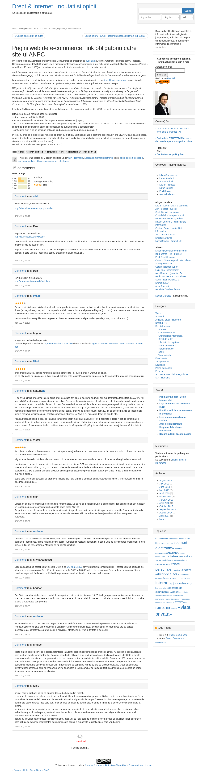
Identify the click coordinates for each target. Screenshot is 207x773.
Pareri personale (163, 368)
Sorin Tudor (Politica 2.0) (167, 279)
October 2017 (166, 506)
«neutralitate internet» (163, 596)
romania (162, 607)
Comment (20, 196)
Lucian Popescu (167, 184)
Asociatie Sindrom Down (167, 289)
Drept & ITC (161, 323)
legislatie (163, 588)
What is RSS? (161, 643)
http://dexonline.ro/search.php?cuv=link (34, 208)
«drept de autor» (167, 574)
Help (25, 770)
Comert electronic (73, 29)
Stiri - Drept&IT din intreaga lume (171, 374)
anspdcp (182, 538)
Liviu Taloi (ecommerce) (167, 270)
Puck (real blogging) (165, 257)
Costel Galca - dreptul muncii (169, 215)
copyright (171, 552)
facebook (167, 578)
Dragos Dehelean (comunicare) (171, 250)
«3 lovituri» (159, 538)
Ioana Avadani (166, 178)
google (183, 578)
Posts (172, 635)
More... (162, 519)
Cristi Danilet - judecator (167, 212)
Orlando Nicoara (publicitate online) (172, 260)
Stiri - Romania (50, 29)
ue (176, 608)
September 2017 (167, 509)
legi (156, 588)
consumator (52, 152)
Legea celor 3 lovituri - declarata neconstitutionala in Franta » (115, 36)
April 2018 (164, 503)
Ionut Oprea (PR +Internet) (168, 254)
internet (162, 582)
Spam (161, 352)
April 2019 (164, 493)
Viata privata (164, 355)
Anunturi (159, 316)
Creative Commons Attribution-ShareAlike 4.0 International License (118, 765)
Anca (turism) (162, 286)
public (185, 602)
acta (166, 538)
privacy (178, 602)
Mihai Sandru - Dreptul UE (168, 241)
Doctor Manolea (163, 295)
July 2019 (164, 483)
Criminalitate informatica (170, 336)
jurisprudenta (180, 583)
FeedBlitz (172, 78)
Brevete (162, 329)
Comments (181, 635)
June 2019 (164, 487)
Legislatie (61, 29)
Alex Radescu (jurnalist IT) (168, 273)
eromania (158, 578)
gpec (189, 578)
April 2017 (164, 516)
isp (171, 584)
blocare (158, 543)
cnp (171, 543)
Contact (17, 770)
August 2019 (165, 480)
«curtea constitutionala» (164, 560)
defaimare (178, 570)
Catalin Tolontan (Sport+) (167, 266)
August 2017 (165, 512)
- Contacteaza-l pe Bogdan (169, 154)
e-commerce (184, 575)
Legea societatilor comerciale (57, 343)
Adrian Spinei (166, 181)
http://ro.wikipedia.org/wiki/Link (30, 236)
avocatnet (91, 61)
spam (173, 608)
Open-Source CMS (39, 770)
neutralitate (183, 592)
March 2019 (165, 496)
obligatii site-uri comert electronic (82, 152)
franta (174, 578)
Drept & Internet (163, 326)
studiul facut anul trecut (114, 80)
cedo (164, 543)
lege (190, 583)
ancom (171, 538)
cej (168, 543)
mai (171, 592)
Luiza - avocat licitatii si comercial (172, 205)
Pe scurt (159, 371)
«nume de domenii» (172, 599)
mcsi (176, 592)
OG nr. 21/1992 (74, 567)
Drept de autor (165, 339)
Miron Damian (166, 188)
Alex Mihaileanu (167, 194)
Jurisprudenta (162, 361)
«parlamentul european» (164, 602)
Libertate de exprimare (169, 342)
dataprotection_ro (180, 560)
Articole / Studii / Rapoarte (168, 319)
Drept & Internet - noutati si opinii (54, 6)
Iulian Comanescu (168, 175)
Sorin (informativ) (164, 263)
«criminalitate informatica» (178, 556)
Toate (158, 313)
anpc (22, 152)
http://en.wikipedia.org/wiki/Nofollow (32, 281)
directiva (186, 569)
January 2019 (166, 499)
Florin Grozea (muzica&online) (170, 276)
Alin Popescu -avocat (166, 209)
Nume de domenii (167, 345)
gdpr (179, 578)
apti (188, 538)
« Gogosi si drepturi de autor (29, 36)
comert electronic (35, 152)
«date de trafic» (162, 564)
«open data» (185, 599)
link (62, 152)
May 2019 (164, 490)
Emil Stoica (165, 191)
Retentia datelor (166, 348)
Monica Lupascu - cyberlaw (169, 218)
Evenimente (161, 358)
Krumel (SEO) (162, 283)
